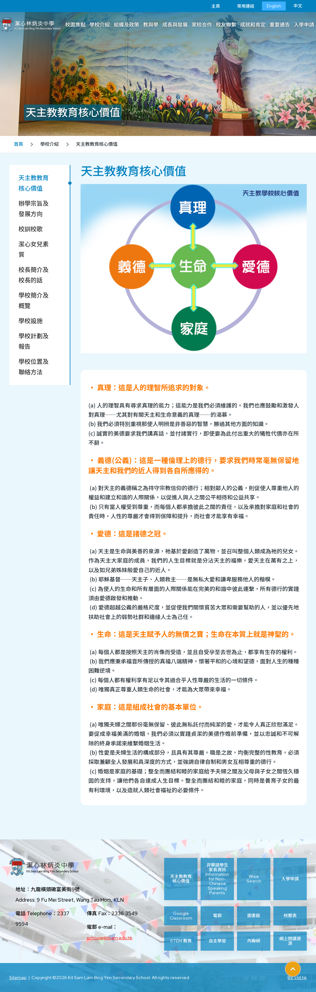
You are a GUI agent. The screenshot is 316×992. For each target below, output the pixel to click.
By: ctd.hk (297, 977)
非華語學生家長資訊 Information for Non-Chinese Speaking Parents (217, 879)
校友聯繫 (226, 24)
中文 (297, 6)
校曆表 (290, 915)
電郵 (217, 915)
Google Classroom (181, 915)
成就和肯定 (253, 24)
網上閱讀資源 (290, 941)
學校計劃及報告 (34, 341)
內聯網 (253, 941)
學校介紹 (99, 24)
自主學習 (217, 941)
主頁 (211, 6)
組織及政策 (126, 24)
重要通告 (279, 24)
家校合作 (202, 24)
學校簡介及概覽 (34, 300)
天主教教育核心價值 (34, 183)
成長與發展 (175, 24)
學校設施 (31, 321)
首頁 (18, 144)
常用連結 (241, 6)
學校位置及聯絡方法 (34, 367)
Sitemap (18, 977)
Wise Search (254, 879)
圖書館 (253, 915)
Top (300, 966)
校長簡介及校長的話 (34, 275)
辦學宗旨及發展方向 (34, 208)
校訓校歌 (31, 229)
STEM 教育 (181, 941)
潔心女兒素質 (34, 249)
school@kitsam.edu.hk (109, 938)
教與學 (151, 24)
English (274, 6)
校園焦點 (75, 24)
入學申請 (290, 879)
